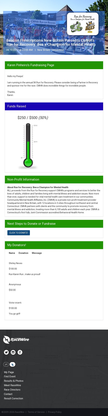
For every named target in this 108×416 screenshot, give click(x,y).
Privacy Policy (55, 412)
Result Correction (13, 398)
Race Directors (12, 389)
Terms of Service (36, 412)
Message (37, 253)
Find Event (9, 376)
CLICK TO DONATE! (18, 232)
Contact (8, 394)
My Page (9, 372)
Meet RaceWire (12, 385)
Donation (23, 253)
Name (12, 253)
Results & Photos (13, 380)
